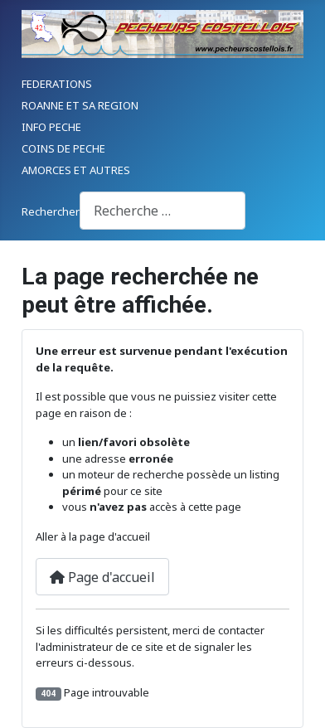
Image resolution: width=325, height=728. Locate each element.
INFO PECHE (51, 126)
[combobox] (162, 210)
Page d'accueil (102, 577)
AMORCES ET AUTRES (76, 170)
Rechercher (51, 211)
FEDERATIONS (57, 83)
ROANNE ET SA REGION (80, 105)
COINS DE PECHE (63, 148)
